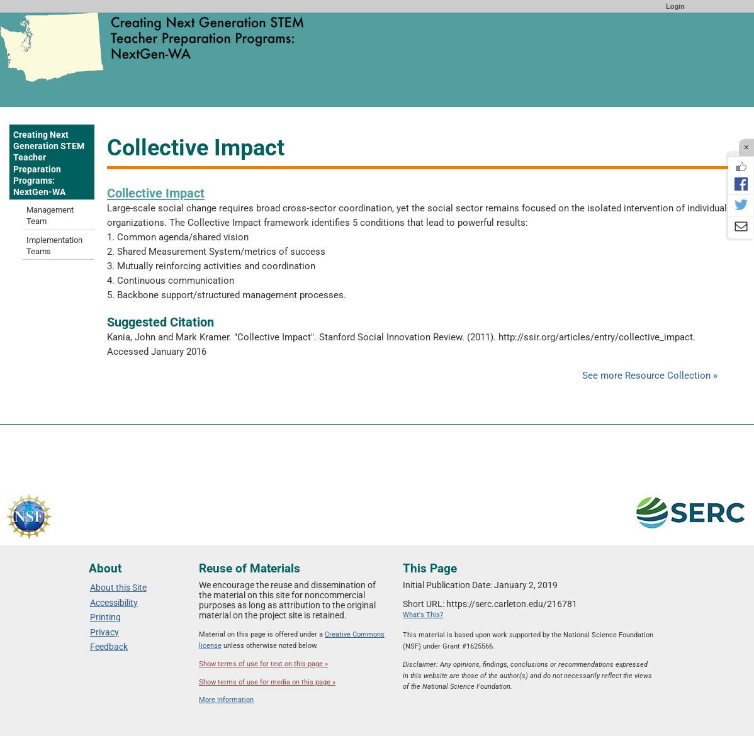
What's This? (423, 615)
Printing (105, 617)
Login (675, 6)
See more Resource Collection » (649, 375)
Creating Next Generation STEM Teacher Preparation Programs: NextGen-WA (48, 163)
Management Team (50, 215)
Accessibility (114, 603)
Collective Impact (156, 193)
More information (226, 700)
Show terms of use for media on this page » (267, 682)
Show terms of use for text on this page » (263, 664)
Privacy (104, 632)
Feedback (109, 647)
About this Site (118, 588)
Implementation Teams (54, 245)
